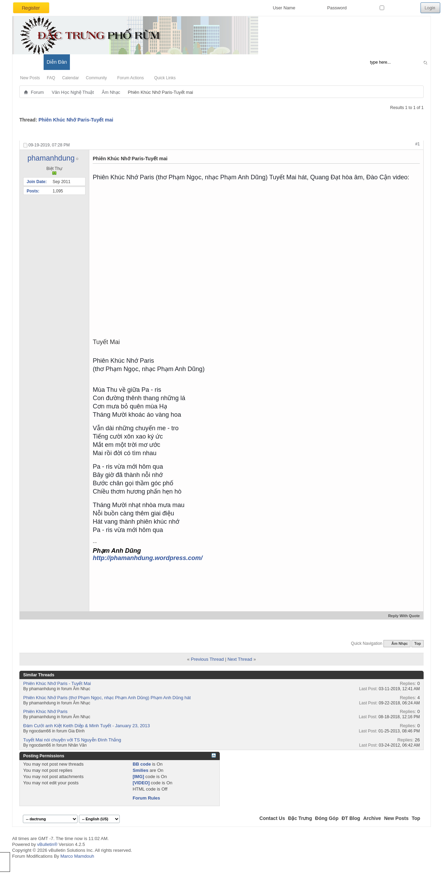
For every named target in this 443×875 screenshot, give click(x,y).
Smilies (140, 770)
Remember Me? (399, 7)
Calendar (70, 77)
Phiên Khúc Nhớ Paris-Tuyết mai (75, 120)
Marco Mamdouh (77, 856)
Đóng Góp (326, 818)
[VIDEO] (141, 782)
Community (96, 77)
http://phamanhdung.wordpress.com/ (147, 557)
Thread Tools (343, 132)
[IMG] (138, 776)
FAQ (51, 77)
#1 (417, 144)
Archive (372, 818)
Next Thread (239, 659)
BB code (142, 764)
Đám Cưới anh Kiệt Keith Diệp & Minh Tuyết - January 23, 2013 (86, 725)
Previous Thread (207, 659)
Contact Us (272, 818)
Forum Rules (146, 798)
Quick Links (164, 77)
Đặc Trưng (300, 818)
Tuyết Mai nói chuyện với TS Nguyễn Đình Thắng (72, 739)
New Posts (30, 77)
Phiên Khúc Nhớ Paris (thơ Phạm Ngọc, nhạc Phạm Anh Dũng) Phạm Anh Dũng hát (107, 697)
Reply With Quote (401, 616)
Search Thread (379, 132)
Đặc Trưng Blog (90, 62)
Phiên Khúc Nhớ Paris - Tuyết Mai (57, 683)
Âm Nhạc (111, 92)
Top (417, 643)
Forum (37, 92)
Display (410, 132)
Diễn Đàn (57, 62)
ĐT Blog (351, 818)
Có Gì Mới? (27, 62)
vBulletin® (47, 844)
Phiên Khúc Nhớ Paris (45, 711)
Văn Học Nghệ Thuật (73, 92)
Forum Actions (130, 77)
